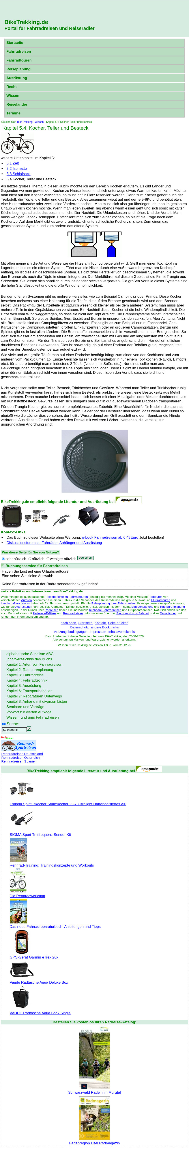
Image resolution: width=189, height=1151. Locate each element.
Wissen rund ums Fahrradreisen (32, 717)
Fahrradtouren (19, 60)
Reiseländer (16, 104)
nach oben (69, 623)
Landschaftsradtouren (15, 603)
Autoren (26, 600)
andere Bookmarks (105, 627)
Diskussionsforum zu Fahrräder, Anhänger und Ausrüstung (54, 543)
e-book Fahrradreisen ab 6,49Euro (110, 537)
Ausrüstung (16, 78)
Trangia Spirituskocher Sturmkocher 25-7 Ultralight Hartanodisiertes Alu (68, 802)
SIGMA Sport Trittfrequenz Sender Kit (40, 832)
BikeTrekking (25, 121)
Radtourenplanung (172, 606)
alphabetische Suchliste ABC (30, 654)
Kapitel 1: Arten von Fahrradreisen (34, 664)
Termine (13, 113)
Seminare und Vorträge (25, 707)
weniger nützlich (63, 559)
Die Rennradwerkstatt (27, 893)
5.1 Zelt (13, 163)
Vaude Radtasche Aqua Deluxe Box (39, 980)
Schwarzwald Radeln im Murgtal (94, 1090)
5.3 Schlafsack (19, 174)
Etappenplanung (142, 606)
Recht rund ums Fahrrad (132, 613)
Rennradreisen (73, 613)
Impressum (98, 631)
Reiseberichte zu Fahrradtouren (66, 596)
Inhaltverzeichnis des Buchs (29, 659)
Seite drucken (118, 623)
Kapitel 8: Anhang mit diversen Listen (36, 701)
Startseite (14, 43)
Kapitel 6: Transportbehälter (29, 691)
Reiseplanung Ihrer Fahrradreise (113, 603)
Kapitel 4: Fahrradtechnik (26, 680)
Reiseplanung (18, 69)
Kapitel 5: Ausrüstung (23, 686)
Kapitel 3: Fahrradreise (25, 675)
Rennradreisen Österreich (20, 757)
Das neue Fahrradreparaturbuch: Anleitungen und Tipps (55, 924)
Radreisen (51, 610)
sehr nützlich (16, 559)
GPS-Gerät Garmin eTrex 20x (34, 955)
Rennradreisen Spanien (19, 761)
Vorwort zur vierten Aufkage (28, 712)
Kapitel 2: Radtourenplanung (29, 670)
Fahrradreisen (18, 51)
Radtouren (155, 596)
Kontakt (101, 623)
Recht (11, 87)
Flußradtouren (160, 600)
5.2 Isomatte (17, 168)
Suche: (13, 723)
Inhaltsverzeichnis (121, 631)
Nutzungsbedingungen (71, 631)
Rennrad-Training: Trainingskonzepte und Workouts (52, 863)
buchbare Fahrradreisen (105, 610)
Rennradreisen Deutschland (22, 754)
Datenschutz (80, 627)
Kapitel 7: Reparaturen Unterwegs (34, 696)
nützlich (38, 559)
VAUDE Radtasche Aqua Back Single (40, 1011)
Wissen (12, 95)
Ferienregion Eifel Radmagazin (94, 1141)
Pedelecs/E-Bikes (44, 613)
